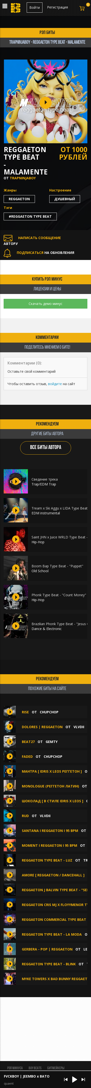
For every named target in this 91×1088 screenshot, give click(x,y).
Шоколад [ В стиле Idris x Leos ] (52, 801)
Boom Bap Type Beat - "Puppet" (57, 566)
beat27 (28, 741)
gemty (52, 741)
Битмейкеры (55, 1068)
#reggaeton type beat (30, 216)
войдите (55, 383)
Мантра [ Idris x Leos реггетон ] (52, 771)
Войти (34, 7)
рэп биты (47, 32)
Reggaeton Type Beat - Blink (49, 964)
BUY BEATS (35, 1068)
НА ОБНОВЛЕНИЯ (39, 252)
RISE (25, 712)
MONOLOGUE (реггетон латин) (50, 786)
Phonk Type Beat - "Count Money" (59, 595)
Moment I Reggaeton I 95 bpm (49, 845)
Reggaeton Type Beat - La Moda (52, 934)
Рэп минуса (15, 1068)
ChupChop (49, 712)
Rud (26, 815)
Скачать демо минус (45, 303)
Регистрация (57, 7)
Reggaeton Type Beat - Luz (47, 860)
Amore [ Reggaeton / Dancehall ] (53, 875)
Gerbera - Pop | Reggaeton (47, 949)
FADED (27, 756)
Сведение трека (45, 479)
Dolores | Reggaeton (42, 727)
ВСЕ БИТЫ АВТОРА (45, 447)
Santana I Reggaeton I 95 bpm (50, 830)
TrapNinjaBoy (23, 178)
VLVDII (79, 727)
